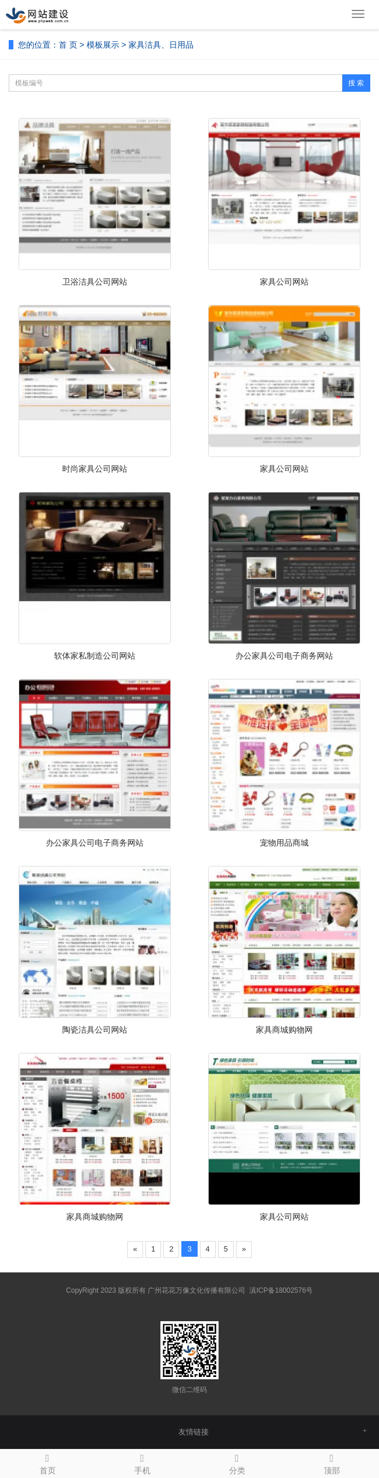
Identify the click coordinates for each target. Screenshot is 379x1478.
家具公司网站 (284, 281)
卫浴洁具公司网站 (94, 281)
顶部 (331, 1462)
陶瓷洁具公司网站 (94, 1029)
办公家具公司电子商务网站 (284, 655)
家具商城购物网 (284, 1029)
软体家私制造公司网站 (94, 655)
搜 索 (356, 83)
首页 (47, 1462)
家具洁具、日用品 (161, 44)
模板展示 (103, 44)
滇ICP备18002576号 (281, 1290)
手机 (142, 1462)
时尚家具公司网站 (94, 468)
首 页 (68, 44)
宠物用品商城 (284, 842)
